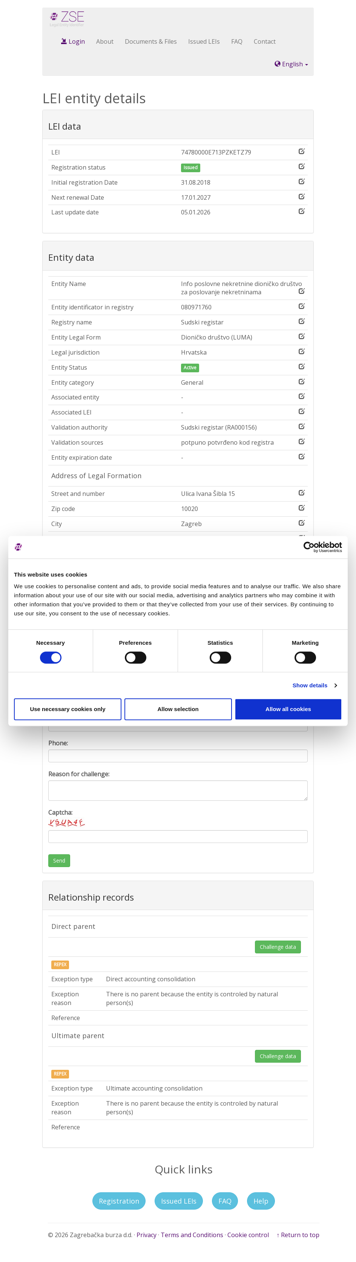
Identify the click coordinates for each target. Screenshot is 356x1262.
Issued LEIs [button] (178, 1200)
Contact (265, 41)
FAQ (236, 41)
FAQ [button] (225, 1200)
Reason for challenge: (78, 774)
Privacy (147, 1235)
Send (59, 860)
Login (73, 41)
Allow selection (177, 709)
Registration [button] (119, 1200)
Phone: (58, 743)
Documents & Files (151, 41)
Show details (310, 685)
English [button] (291, 64)
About (105, 41)
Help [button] (261, 1200)
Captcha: (67, 818)
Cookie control (248, 1235)
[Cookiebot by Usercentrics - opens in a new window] (309, 547)
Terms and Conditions (192, 1235)
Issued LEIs (204, 41)
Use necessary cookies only (67, 709)
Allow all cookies (288, 709)
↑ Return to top (297, 1235)
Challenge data (278, 946)
